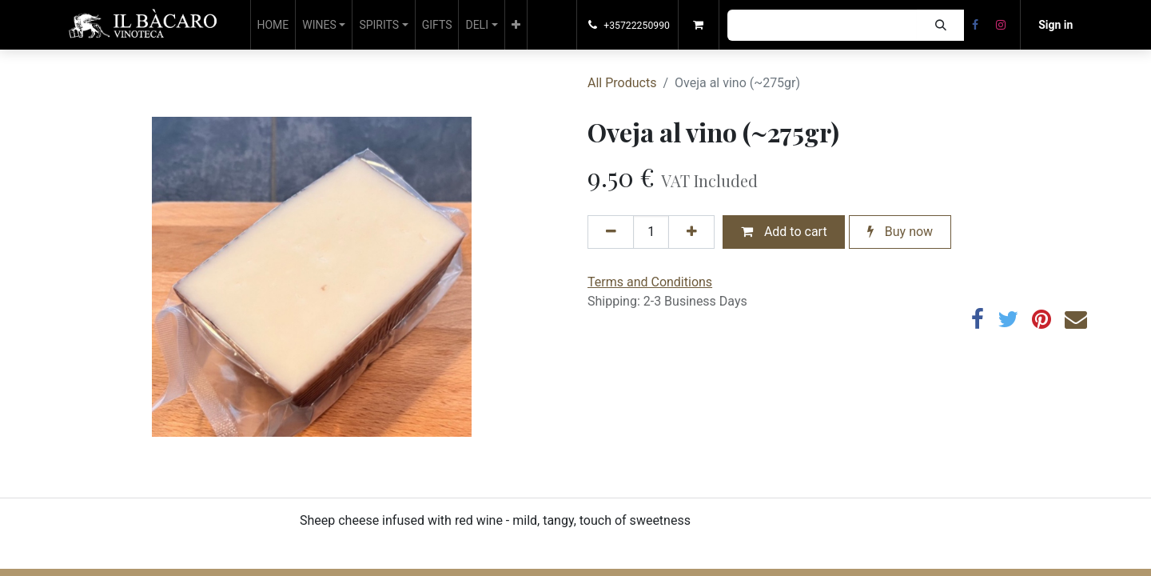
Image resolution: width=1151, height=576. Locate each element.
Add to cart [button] (784, 231)
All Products (621, 82)
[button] (516, 25)
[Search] (940, 25)
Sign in (1055, 24)
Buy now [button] (900, 231)
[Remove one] (610, 232)
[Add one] (691, 232)
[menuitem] (273, 25)
